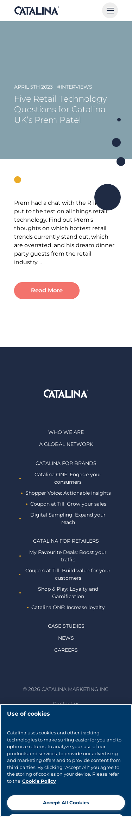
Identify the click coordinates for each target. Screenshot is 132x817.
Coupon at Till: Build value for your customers (65, 574)
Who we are (66, 432)
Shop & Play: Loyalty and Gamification (58, 593)
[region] (66, 760)
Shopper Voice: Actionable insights (66, 493)
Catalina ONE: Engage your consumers (60, 478)
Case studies (66, 626)
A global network (66, 444)
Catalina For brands (66, 463)
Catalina (36, 10)
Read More (47, 290)
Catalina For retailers (66, 541)
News (66, 638)
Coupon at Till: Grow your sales (66, 504)
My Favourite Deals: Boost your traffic (63, 556)
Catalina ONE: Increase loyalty (66, 607)
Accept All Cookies (66, 802)
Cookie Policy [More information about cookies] (39, 781)
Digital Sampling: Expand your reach (62, 518)
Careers (66, 650)
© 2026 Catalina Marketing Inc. (66, 689)
